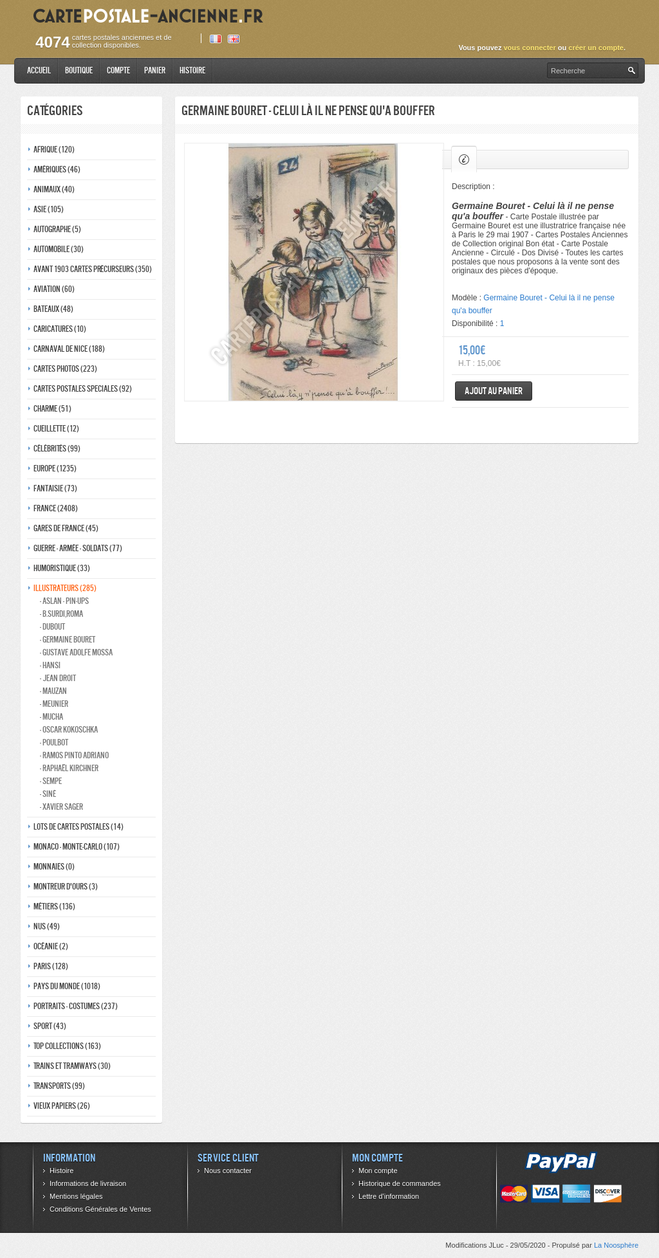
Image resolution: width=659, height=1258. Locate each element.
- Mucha (51, 717)
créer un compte (596, 47)
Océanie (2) (50, 946)
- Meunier (54, 704)
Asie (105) (48, 209)
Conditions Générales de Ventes (100, 1209)
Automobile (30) (58, 249)
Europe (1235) (55, 468)
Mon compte (378, 1170)
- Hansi (50, 665)
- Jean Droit (58, 678)
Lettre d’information (388, 1196)
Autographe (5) (57, 229)
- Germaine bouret (67, 639)
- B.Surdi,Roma (61, 614)
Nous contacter (228, 1170)
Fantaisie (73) (55, 488)
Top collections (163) (67, 1046)
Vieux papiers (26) (61, 1106)
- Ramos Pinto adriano (74, 755)
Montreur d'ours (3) (65, 886)
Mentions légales (76, 1196)
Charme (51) (52, 409)
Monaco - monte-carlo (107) (76, 847)
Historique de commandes (399, 1183)
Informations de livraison (88, 1183)
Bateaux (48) (53, 309)
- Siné (48, 794)
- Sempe (51, 781)
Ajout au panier (494, 390)
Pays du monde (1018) (66, 986)
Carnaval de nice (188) (69, 349)
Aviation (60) (54, 289)
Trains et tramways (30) (72, 1066)
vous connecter (529, 47)
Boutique (79, 70)
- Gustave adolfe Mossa (76, 652)
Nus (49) (46, 926)
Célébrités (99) (56, 448)
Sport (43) (49, 1026)
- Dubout (52, 627)
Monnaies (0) (54, 866)
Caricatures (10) (59, 329)
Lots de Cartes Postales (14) (78, 827)
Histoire (192, 70)
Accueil (39, 70)
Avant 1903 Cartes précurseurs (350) (92, 269)
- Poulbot (54, 742)
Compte (118, 70)
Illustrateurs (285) (65, 588)
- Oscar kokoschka (69, 729)
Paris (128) (50, 966)
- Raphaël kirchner (69, 768)
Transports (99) (59, 1086)
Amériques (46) (56, 169)
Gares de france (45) (65, 528)
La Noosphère (616, 1245)
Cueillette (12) (56, 428)
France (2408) (55, 508)
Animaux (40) (54, 189)
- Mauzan (53, 691)
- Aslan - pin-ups (64, 601)
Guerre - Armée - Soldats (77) (77, 548)
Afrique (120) (54, 149)
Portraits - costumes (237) (75, 1006)
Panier (154, 70)
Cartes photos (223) (65, 369)
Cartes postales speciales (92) (82, 389)
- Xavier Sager (61, 807)
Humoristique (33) (61, 568)
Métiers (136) (54, 906)
